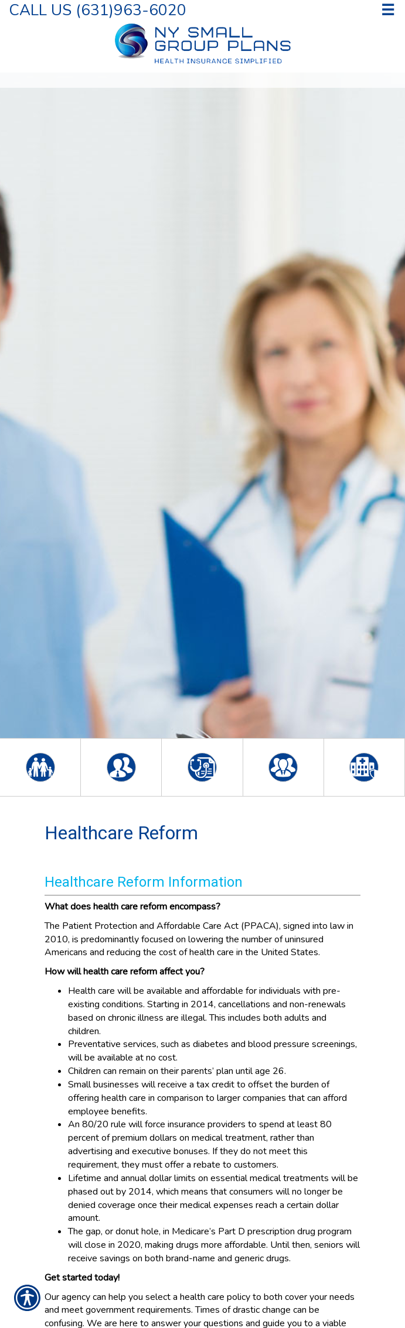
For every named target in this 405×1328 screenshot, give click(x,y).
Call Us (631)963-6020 (97, 9)
